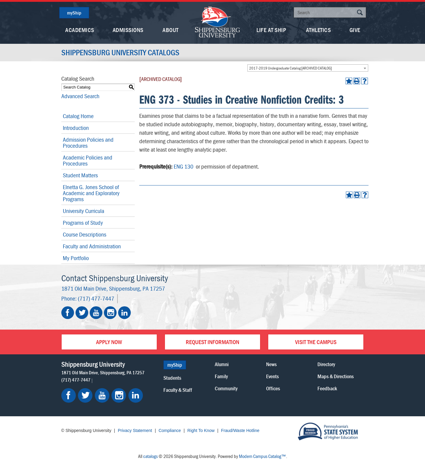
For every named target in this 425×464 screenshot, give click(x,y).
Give (354, 30)
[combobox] (307, 68)
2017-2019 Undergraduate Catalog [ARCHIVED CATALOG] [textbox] (290, 68)
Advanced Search (80, 96)
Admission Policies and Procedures (88, 142)
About (171, 30)
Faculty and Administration (92, 246)
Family (221, 376)
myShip (74, 12)
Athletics (318, 30)
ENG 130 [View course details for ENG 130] (183, 166)
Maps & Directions (335, 376)
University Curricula (83, 210)
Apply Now (109, 342)
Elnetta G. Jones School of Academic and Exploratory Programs (91, 193)
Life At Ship (271, 30)
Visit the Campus (315, 342)
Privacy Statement (135, 430)
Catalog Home (78, 116)
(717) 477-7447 (96, 298)
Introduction (76, 127)
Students (172, 377)
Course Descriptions (84, 234)
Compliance (170, 430)
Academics (79, 30)
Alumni (222, 364)
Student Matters (80, 175)
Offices (273, 388)
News (271, 364)
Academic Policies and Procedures (87, 160)
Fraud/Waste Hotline (240, 430)
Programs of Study (83, 222)
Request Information (212, 342)
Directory (326, 364)
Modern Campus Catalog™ (262, 456)
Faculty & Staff (177, 389)
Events (272, 376)
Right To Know (200, 430)
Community (226, 388)
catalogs (150, 456)
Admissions (128, 30)
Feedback (327, 388)
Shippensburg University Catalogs (120, 52)
